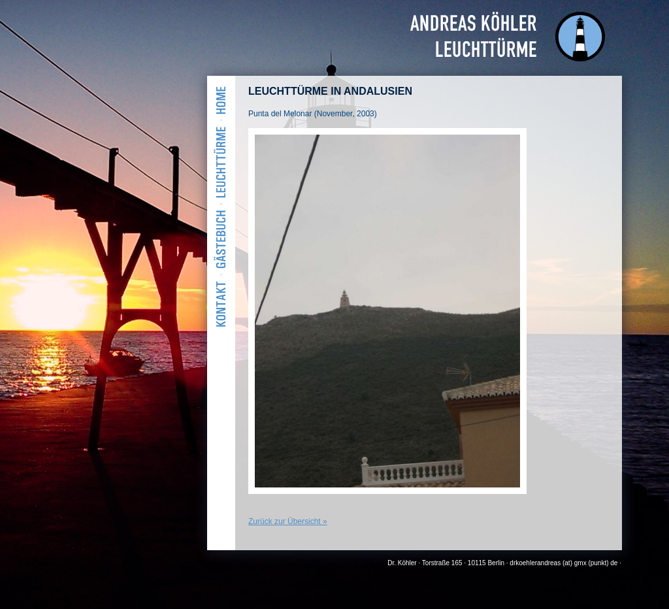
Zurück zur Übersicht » (287, 521)
